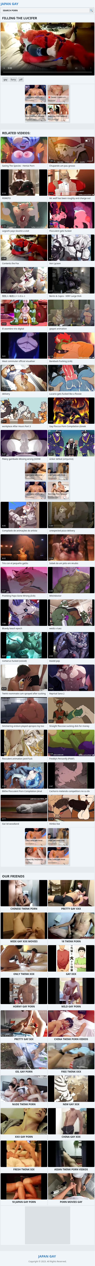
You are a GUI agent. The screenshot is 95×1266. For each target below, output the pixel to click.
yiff (20, 79)
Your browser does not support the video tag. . (47, 48)
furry (13, 79)
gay (5, 79)
